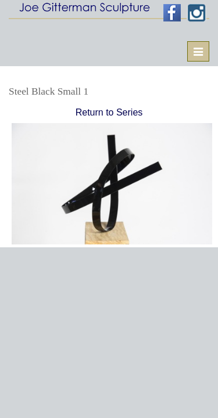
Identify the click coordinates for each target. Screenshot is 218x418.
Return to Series (109, 112)
